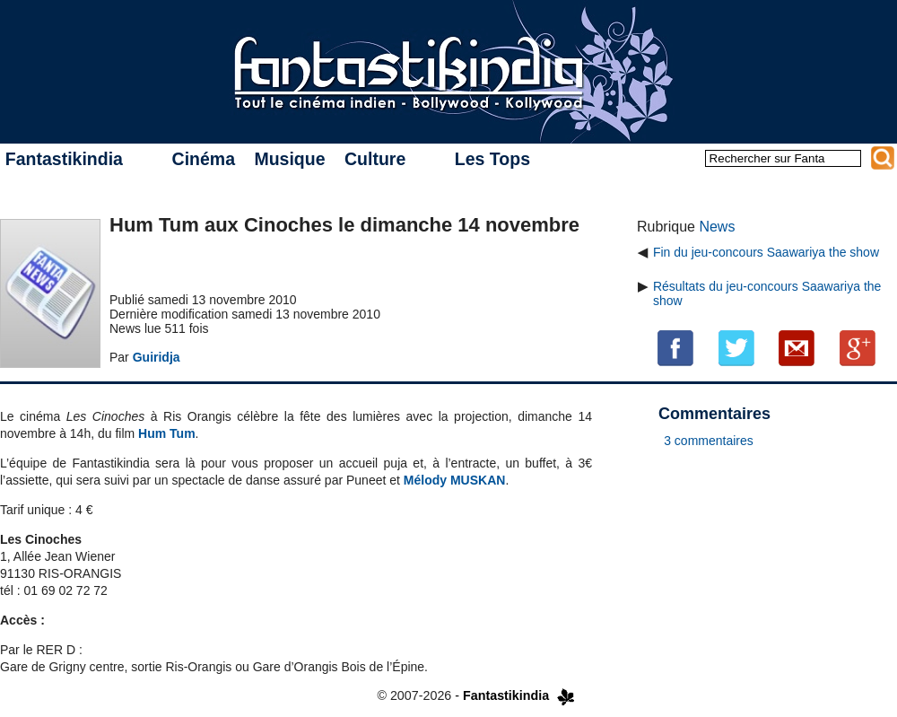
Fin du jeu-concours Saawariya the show (766, 252)
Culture (374, 159)
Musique (289, 159)
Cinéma (203, 159)
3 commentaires (708, 440)
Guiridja (156, 357)
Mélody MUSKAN (455, 480)
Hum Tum (167, 433)
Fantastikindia (64, 159)
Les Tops (492, 159)
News (717, 226)
